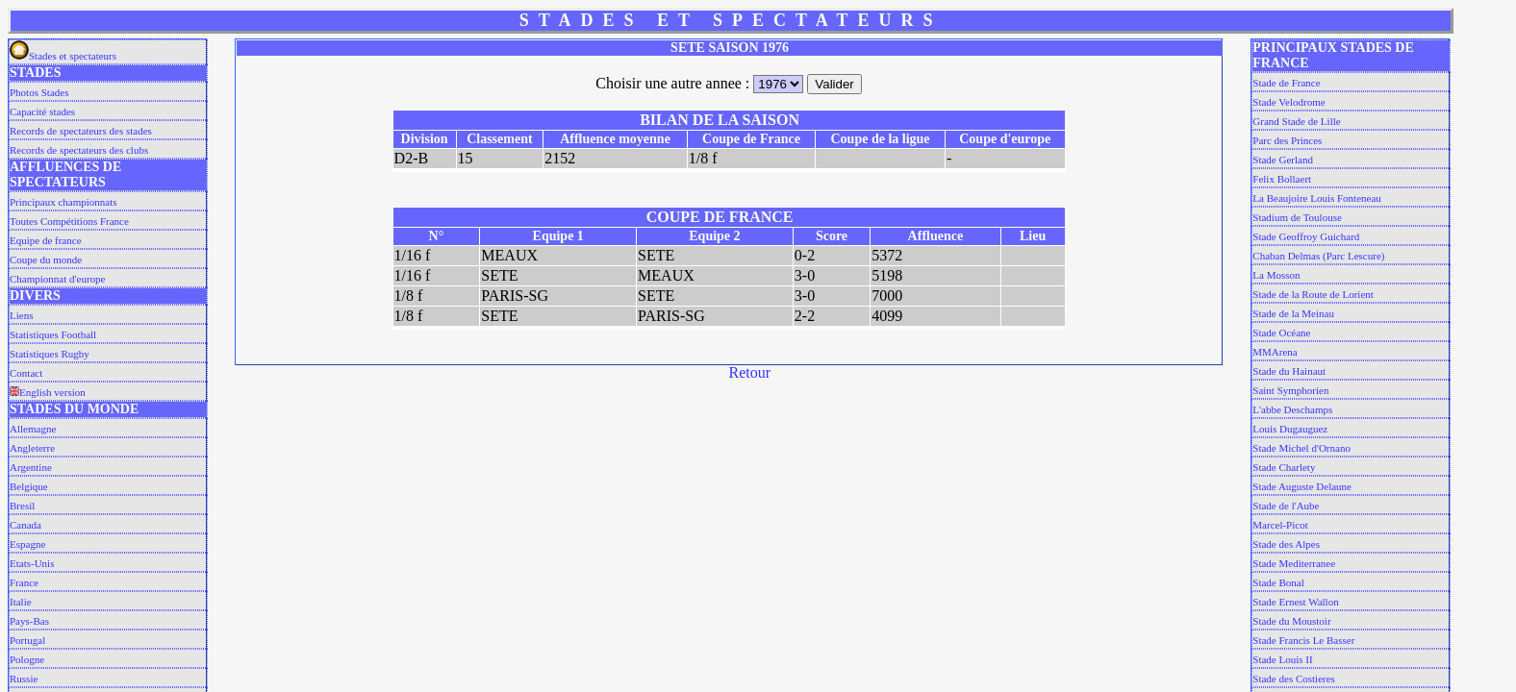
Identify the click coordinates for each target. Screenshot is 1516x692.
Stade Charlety (1283, 467)
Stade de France (1286, 82)
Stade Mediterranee (1293, 563)
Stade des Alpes (1286, 544)
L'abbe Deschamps (1292, 409)
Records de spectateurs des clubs (79, 150)
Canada (25, 525)
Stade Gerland (1282, 159)
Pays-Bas (29, 621)
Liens (21, 315)
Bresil (22, 505)
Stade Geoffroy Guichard (1305, 236)
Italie (21, 601)
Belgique (29, 486)
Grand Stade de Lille (1296, 121)
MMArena (1274, 352)
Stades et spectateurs (63, 56)
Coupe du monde (46, 259)
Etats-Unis (32, 563)
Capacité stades (42, 111)
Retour (750, 372)
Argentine (31, 467)
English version (48, 392)
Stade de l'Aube (1285, 505)
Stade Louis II (1282, 659)
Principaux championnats (63, 202)
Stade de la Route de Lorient (1313, 294)
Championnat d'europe (57, 278)
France (24, 582)
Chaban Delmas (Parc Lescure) (1318, 255)
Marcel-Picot (1279, 525)
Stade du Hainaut (1289, 371)
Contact (26, 373)
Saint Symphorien (1290, 390)
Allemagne (33, 428)
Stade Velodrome (1288, 102)
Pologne (27, 659)
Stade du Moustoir (1291, 621)
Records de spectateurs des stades (81, 130)
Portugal (27, 640)
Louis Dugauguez (1289, 428)
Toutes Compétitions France (69, 221)
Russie (24, 678)
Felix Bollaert (1281, 179)
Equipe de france (46, 240)
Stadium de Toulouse (1297, 217)
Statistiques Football (53, 334)
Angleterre (32, 448)
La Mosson (1276, 275)
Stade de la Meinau (1293, 313)
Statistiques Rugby (49, 353)
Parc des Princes (1287, 140)
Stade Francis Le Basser (1303, 640)
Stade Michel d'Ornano (1301, 448)
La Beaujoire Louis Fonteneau (1316, 198)
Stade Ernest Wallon (1295, 601)
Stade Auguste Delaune (1302, 486)
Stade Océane (1281, 332)
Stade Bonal (1277, 582)
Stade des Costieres (1293, 678)
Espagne (27, 544)
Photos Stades (39, 92)
